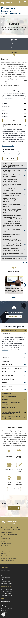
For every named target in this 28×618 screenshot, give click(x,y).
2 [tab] (14, 297)
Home (4, 16)
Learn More (13, 489)
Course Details (9, 158)
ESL (2, 579)
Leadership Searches (6, 603)
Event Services (6, 587)
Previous (3, 285)
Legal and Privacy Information (8, 551)
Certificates (4, 574)
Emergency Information (7, 543)
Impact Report (4, 605)
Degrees (3, 575)
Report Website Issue (6, 545)
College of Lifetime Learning (11, 13)
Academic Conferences (6, 595)
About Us (4, 598)
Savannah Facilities (6, 593)
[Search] (20, 3)
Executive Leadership (6, 601)
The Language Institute (6, 608)
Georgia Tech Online (6, 581)
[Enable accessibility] (3, 615)
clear (14, 120)
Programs (4, 567)
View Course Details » (8, 146)
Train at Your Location (6, 583)
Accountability (4, 555)
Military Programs (5, 577)
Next (25, 285)
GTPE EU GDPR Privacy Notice (8, 558)
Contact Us (13, 508)
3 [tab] (15, 297)
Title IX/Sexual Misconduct (7, 560)
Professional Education (8, 9)
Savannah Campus (5, 607)
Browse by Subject (5, 570)
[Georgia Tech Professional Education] (9, 522)
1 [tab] (12, 297)
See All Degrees (13, 316)
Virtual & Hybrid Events (6, 589)
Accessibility (4, 553)
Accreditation (4, 610)
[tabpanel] (14, 285)
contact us (5, 350)
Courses (3, 572)
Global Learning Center (6, 591)
